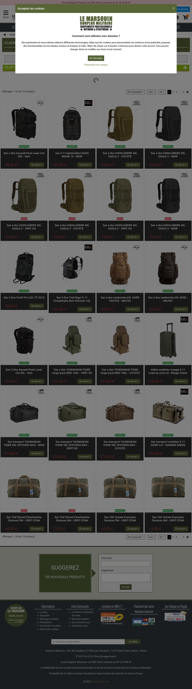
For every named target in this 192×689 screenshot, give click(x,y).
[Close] (173, 8)
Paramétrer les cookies (95, 64)
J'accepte (96, 58)
